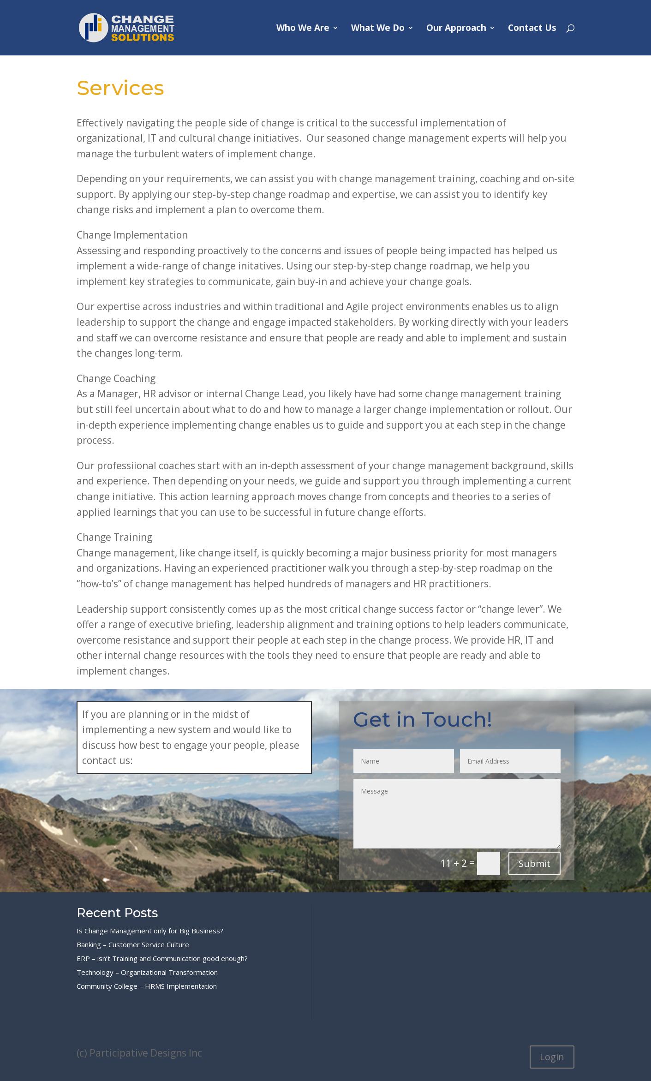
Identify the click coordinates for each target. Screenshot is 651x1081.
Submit (534, 863)
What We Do (378, 29)
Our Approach (456, 29)
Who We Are (302, 29)
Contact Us (532, 29)
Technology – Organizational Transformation (147, 972)
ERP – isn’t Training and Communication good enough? (162, 958)
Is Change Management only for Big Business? (150, 930)
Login (552, 1057)
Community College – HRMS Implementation (147, 986)
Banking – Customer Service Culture (133, 944)
